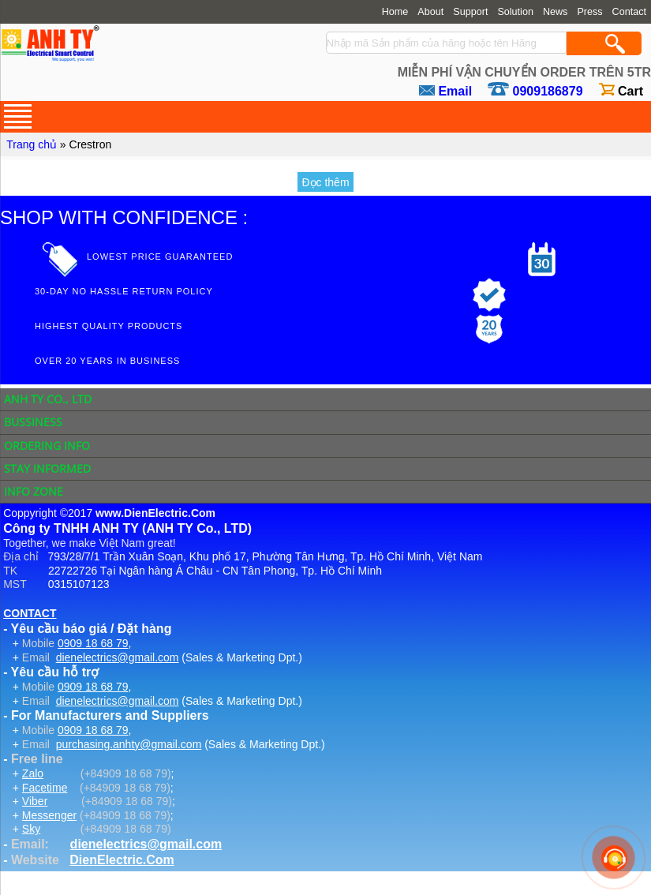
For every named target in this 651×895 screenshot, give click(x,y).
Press (589, 11)
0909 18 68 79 (93, 643)
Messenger (49, 815)
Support (470, 11)
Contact (629, 11)
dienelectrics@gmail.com (117, 657)
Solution (515, 11)
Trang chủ (31, 144)
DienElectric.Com (121, 860)
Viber (34, 801)
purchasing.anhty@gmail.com (129, 744)
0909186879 (548, 91)
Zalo (32, 773)
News (555, 11)
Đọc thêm (325, 182)
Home (395, 11)
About (430, 11)
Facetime (45, 787)
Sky (31, 828)
